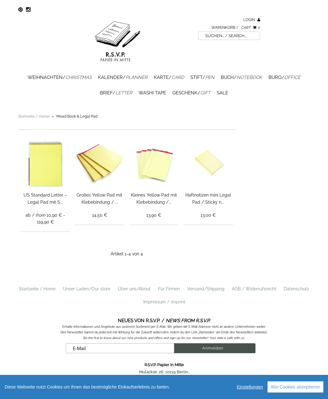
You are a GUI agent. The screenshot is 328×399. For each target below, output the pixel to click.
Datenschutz (296, 288)
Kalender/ (123, 77)
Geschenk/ (191, 93)
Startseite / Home (37, 288)
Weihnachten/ (60, 77)
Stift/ (202, 77)
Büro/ (284, 77)
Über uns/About (134, 288)
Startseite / (33, 116)
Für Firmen (169, 288)
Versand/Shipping (205, 288)
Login (251, 20)
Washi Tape (152, 93)
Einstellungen (250, 386)
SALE (222, 93)
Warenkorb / (235, 27)
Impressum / (164, 301)
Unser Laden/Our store (86, 288)
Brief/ (116, 93)
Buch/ (241, 77)
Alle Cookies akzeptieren (295, 386)
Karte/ (169, 77)
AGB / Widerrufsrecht (254, 288)
